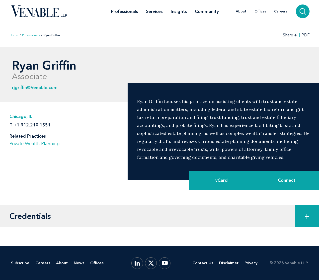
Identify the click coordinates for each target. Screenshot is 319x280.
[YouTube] (164, 263)
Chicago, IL (20, 116)
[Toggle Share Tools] (290, 35)
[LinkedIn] (137, 263)
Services (154, 11)
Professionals (124, 11)
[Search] (303, 11)
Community (207, 11)
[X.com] (151, 263)
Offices (260, 11)
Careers (280, 11)
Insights (179, 11)
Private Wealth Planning (34, 143)
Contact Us (202, 263)
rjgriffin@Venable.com (35, 87)
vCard (221, 180)
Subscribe (20, 263)
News (79, 263)
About (241, 11)
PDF (306, 35)
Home (13, 35)
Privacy (250, 263)
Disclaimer (229, 263)
